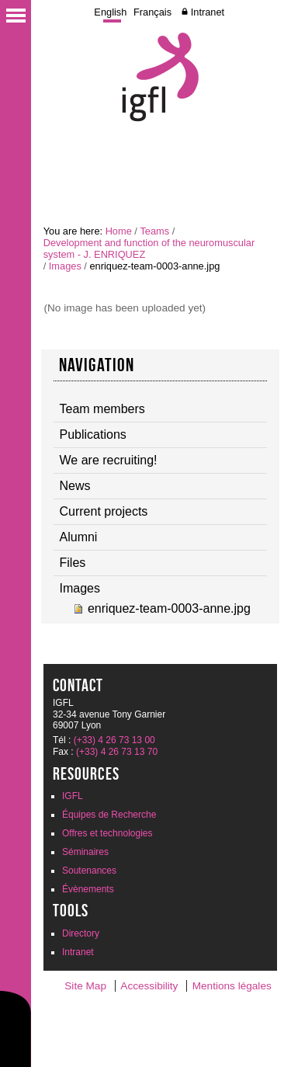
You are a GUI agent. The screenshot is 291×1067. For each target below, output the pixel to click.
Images (65, 266)
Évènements (88, 889)
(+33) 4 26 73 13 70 (117, 751)
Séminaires (85, 851)
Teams (154, 231)
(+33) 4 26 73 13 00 (114, 740)
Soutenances (89, 870)
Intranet (207, 12)
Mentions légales (232, 986)
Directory (80, 933)
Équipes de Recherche (109, 814)
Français (152, 12)
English (110, 12)
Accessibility (149, 986)
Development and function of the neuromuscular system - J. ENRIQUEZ (149, 248)
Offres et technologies (107, 833)
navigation (97, 365)
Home (119, 231)
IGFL (72, 796)
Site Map (85, 986)
